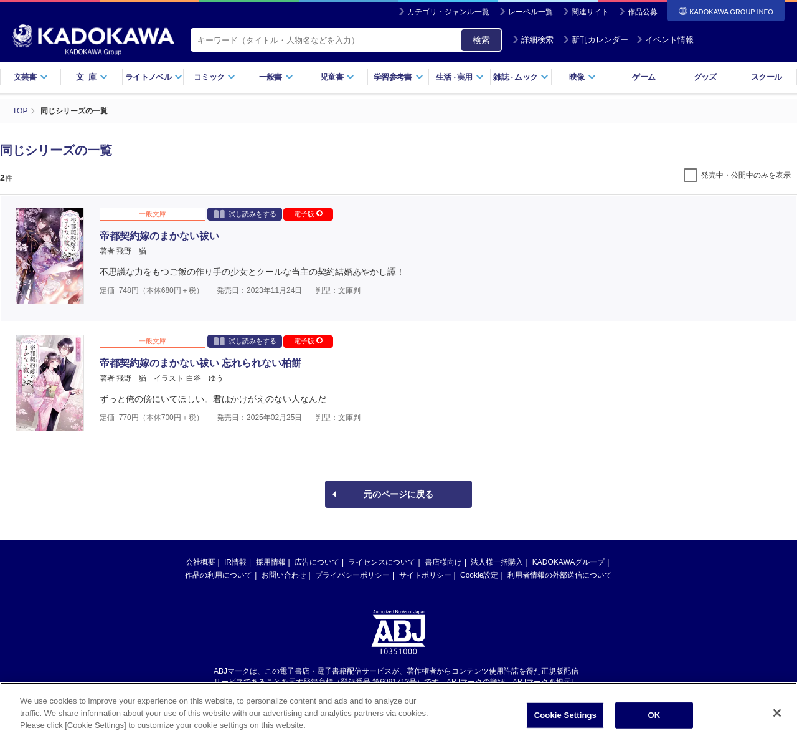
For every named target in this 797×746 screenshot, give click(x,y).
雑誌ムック (521, 77)
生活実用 (460, 77)
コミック (214, 77)
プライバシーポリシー (352, 575)
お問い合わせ (284, 575)
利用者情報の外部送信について (559, 575)
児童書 (337, 77)
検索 (481, 40)
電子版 (308, 214)
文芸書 (31, 77)
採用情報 (271, 562)
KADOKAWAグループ (568, 562)
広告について (317, 562)
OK (654, 715)
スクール (766, 77)
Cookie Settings (565, 715)
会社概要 (200, 562)
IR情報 (235, 562)
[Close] (777, 713)
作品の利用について (218, 575)
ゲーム (643, 77)
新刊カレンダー (595, 39)
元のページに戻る (398, 494)
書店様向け (443, 562)
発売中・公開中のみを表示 (746, 175)
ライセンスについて (381, 562)
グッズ (705, 77)
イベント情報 (665, 39)
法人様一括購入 (497, 562)
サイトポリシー (425, 575)
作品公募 (643, 11)
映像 (582, 77)
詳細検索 (533, 39)
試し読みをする (245, 213)
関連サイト (590, 11)
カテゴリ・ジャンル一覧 (448, 11)
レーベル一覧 (530, 11)
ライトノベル (153, 77)
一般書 (276, 77)
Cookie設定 (479, 575)
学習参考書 (398, 77)
